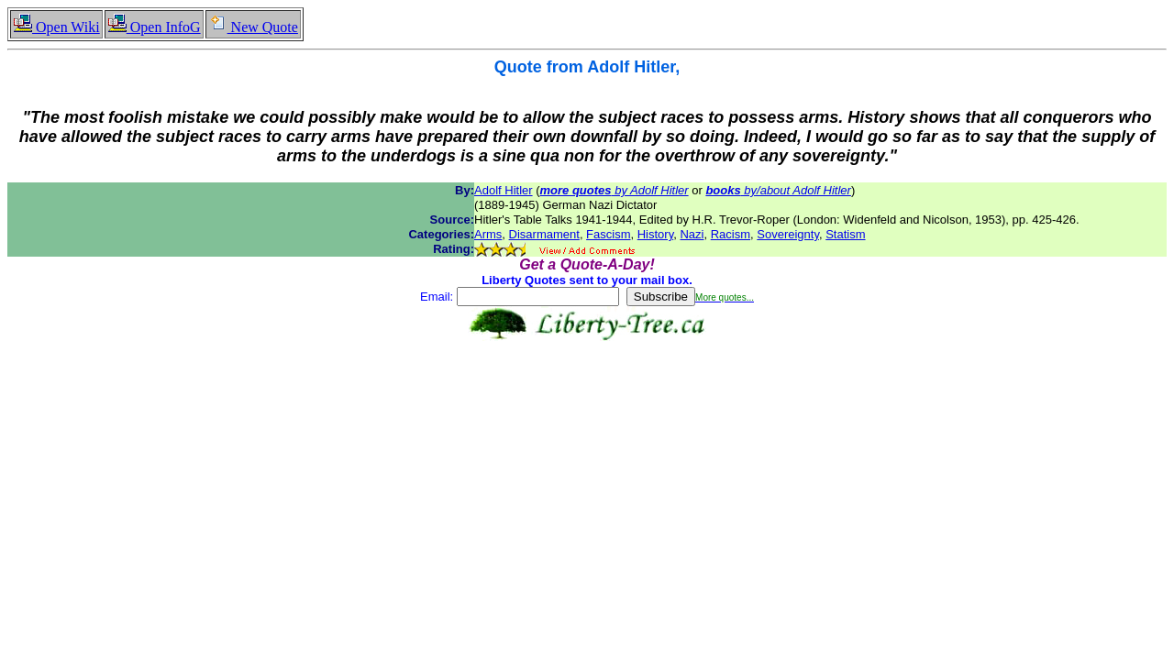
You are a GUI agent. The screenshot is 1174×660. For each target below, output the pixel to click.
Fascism (608, 234)
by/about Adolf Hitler (778, 190)
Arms (488, 234)
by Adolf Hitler (614, 190)
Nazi (691, 234)
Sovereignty (788, 234)
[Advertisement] (587, 399)
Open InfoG (154, 27)
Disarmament (544, 234)
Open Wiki (56, 27)
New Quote (253, 27)
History (655, 234)
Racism (730, 234)
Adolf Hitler (503, 190)
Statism (845, 234)
